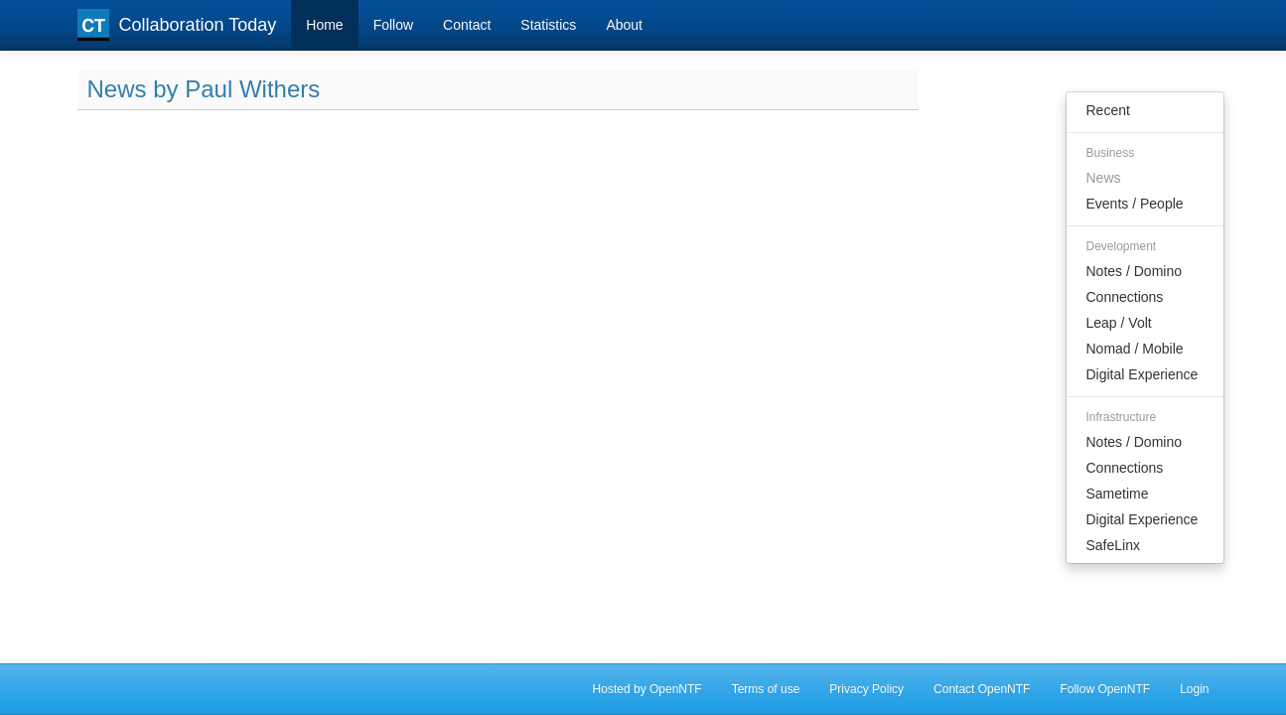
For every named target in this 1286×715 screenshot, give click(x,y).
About (624, 25)
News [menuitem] (1103, 178)
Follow (393, 25)
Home (324, 25)
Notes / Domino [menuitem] (1134, 271)
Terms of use (766, 689)
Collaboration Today (177, 25)
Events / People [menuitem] (1135, 204)
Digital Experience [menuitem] (1142, 374)
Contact (467, 25)
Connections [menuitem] (1125, 297)
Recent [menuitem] (1108, 110)
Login (1194, 689)
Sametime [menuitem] (1117, 493)
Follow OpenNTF (1105, 689)
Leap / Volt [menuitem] (1119, 323)
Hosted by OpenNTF (647, 689)
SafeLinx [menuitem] (1113, 545)
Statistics (548, 25)
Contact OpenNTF (981, 689)
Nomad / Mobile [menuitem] (1135, 349)
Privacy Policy (866, 689)
